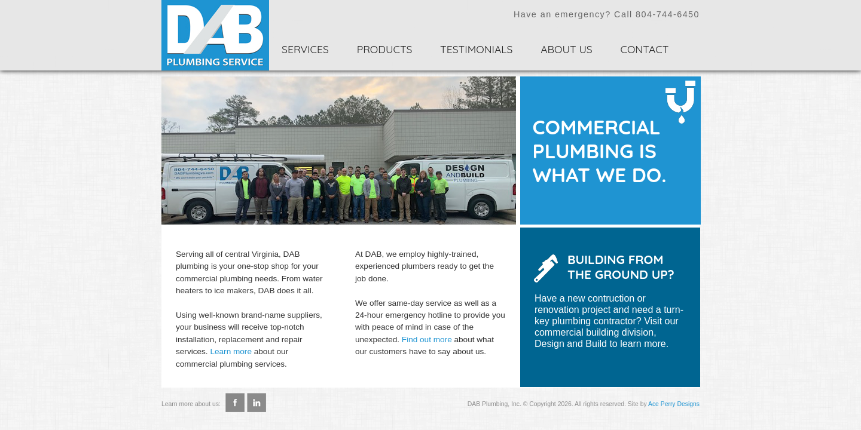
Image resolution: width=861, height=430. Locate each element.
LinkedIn (256, 399)
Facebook (235, 399)
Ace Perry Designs (674, 404)
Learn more (231, 351)
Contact (644, 49)
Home (215, 35)
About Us (567, 49)
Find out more (427, 339)
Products (385, 49)
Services (305, 49)
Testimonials (476, 49)
